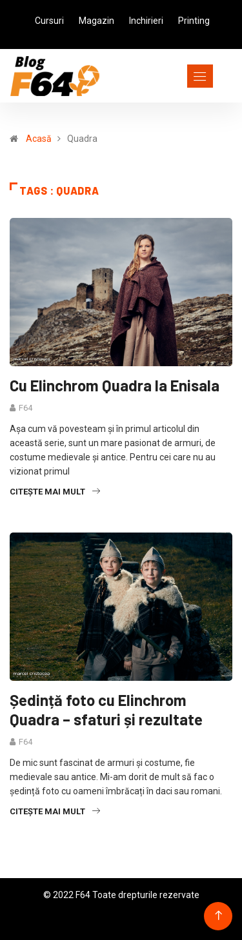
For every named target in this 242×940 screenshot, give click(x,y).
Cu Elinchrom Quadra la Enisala (114, 385)
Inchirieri (146, 20)
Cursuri (49, 20)
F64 (25, 408)
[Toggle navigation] (176, 76)
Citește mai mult (55, 491)
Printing (194, 20)
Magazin (96, 20)
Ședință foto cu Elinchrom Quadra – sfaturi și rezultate (106, 709)
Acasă (39, 138)
